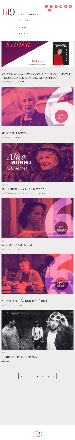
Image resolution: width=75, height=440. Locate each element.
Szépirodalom (30, 14)
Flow (23, 27)
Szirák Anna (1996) (8, 82)
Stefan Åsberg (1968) (9, 193)
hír (3, 129)
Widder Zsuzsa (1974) (26, 193)
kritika (5, 70)
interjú (5, 184)
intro (4, 352)
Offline (25, 34)
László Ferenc (6, 138)
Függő (23, 21)
